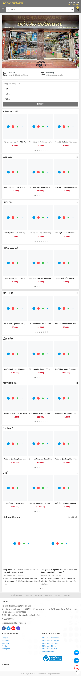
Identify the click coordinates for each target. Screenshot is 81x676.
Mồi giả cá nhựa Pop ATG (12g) (16, 142)
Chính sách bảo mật (49, 649)
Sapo (58, 674)
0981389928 (74, 2)
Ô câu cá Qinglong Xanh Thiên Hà (42, 459)
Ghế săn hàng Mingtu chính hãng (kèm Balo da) (47, 503)
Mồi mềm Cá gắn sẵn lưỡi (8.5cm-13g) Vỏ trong (22, 324)
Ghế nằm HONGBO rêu (15, 503)
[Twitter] (9, 628)
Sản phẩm (5, 640)
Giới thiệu (5, 643)
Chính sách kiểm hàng (50, 643)
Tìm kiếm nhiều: (16, 595)
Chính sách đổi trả (49, 646)
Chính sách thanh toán (50, 638)
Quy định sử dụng (48, 651)
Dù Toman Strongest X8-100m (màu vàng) (20, 187)
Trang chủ (5, 638)
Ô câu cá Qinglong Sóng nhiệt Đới (17, 459)
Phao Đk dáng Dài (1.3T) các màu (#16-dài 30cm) (23, 278)
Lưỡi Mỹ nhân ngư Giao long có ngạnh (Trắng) (47, 233)
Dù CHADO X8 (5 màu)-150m (66, 187)
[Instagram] (18, 628)
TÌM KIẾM (40, 104)
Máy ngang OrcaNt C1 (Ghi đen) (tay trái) (45, 413)
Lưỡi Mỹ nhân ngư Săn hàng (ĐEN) (17, 233)
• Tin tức (57, 595)
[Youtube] (13, 628)
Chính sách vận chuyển (50, 640)
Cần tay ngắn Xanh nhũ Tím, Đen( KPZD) (44, 369)
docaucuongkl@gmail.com (15, 623)
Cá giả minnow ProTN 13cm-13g (41, 324)
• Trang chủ (28, 595)
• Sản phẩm (38, 595)
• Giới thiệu (48, 595)
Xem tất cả (72, 517)
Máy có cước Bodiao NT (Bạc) (15, 413)
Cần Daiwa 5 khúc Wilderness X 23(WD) (19, 369)
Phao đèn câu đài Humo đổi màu (42, 278)
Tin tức (4, 646)
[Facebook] (4, 628)
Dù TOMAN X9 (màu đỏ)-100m (41, 187)
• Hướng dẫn (66, 595)
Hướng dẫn (6, 649)
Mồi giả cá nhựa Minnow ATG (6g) (42, 142)
